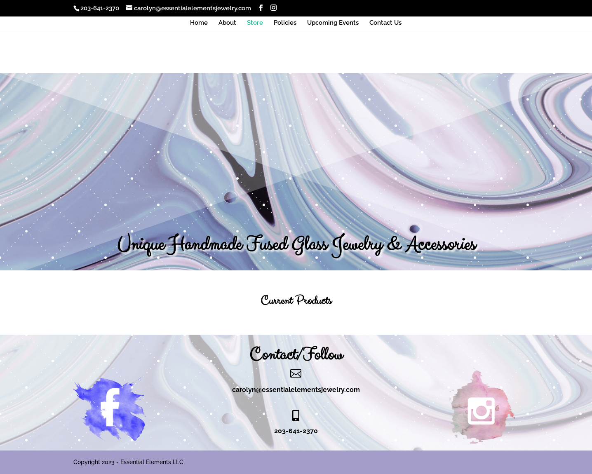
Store (255, 23)
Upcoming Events (333, 23)
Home (199, 23)
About (227, 23)
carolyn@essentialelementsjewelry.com (296, 390)
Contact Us (385, 23)
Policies (285, 23)
